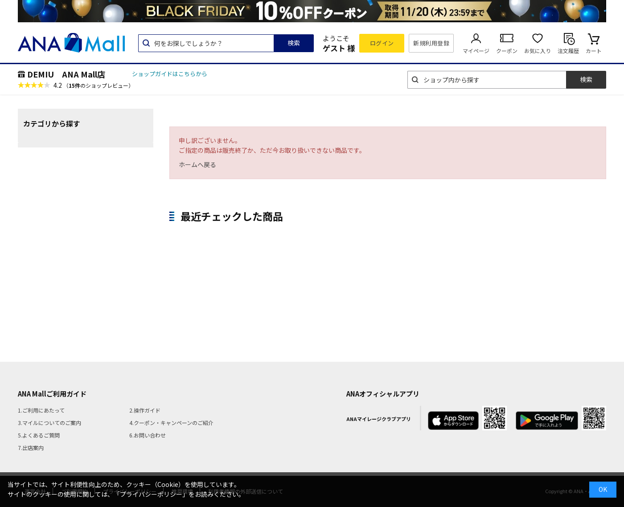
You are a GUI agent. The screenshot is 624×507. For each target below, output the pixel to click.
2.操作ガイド (144, 410)
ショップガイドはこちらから (169, 74)
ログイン (382, 43)
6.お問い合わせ (147, 435)
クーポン (506, 50)
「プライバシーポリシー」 (151, 494)
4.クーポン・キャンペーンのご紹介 (171, 422)
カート (594, 50)
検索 (293, 42)
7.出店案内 (31, 447)
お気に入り (537, 50)
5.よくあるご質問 (39, 435)
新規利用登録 (431, 43)
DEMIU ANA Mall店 (66, 74)
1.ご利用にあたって (41, 410)
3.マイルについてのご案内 (49, 422)
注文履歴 (568, 50)
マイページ (476, 50)
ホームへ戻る (197, 164)
